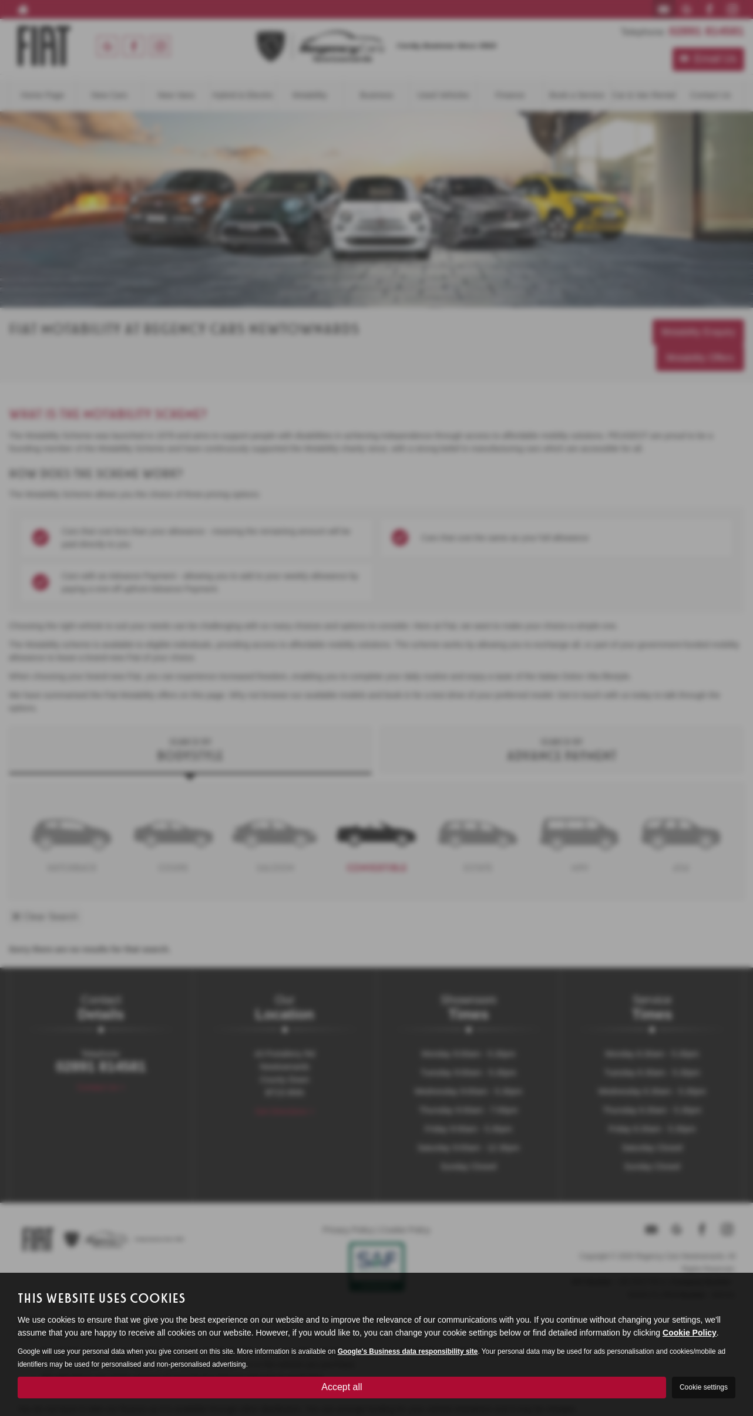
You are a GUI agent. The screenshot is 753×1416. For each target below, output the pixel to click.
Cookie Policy (690, 1332)
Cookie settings (704, 1387)
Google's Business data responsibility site (408, 1351)
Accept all (341, 1387)
